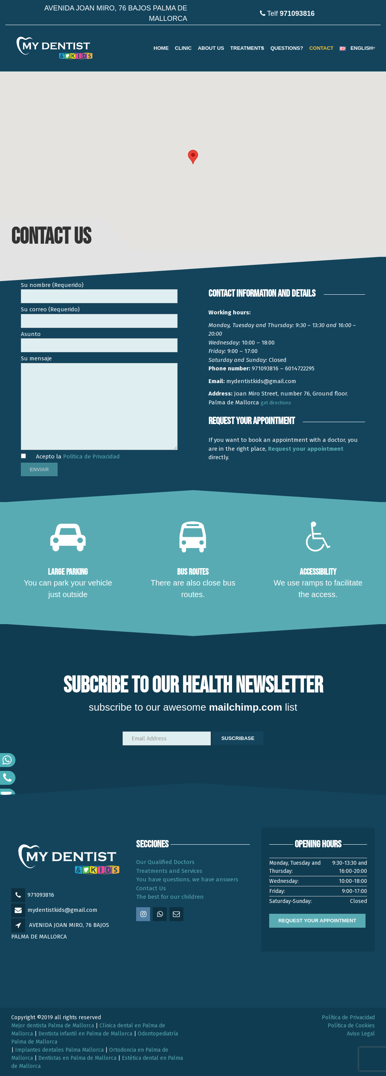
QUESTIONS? (286, 48)
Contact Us (151, 888)
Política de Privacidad (348, 1017)
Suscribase (237, 738)
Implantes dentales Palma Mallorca (59, 1050)
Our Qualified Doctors (165, 862)
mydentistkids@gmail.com (62, 909)
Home (161, 48)
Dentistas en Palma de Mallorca (77, 1058)
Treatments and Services (169, 870)
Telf (290, 13)
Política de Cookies (351, 1025)
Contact (321, 48)
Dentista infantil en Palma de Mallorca (85, 1033)
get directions (276, 403)
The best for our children (170, 896)
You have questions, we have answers (187, 879)
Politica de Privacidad (91, 456)
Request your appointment (305, 448)
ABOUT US (211, 48)
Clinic (183, 48)
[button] (193, 157)
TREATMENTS (247, 48)
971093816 (40, 894)
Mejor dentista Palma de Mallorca (52, 1025)
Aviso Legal (361, 1033)
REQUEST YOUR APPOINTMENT (317, 920)
